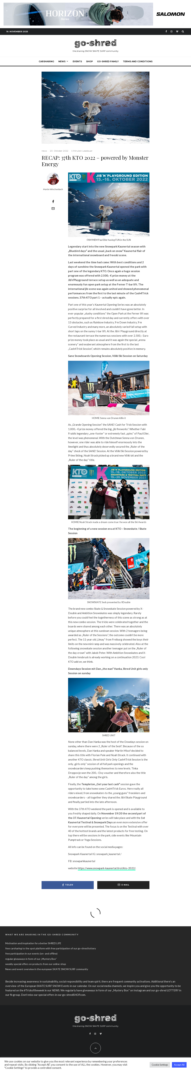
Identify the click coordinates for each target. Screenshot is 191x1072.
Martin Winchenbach (53, 189)
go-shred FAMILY (108, 61)
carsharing (46, 61)
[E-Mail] (53, 208)
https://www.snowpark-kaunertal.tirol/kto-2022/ (106, 868)
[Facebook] (166, 31)
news (44, 150)
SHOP (89, 61)
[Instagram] (171, 31)
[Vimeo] (177, 31)
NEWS (61, 61)
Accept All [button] (179, 1064)
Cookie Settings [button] (160, 1064)
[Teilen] (53, 201)
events (77, 61)
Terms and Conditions (137, 61)
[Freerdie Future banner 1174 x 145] (95, 4)
